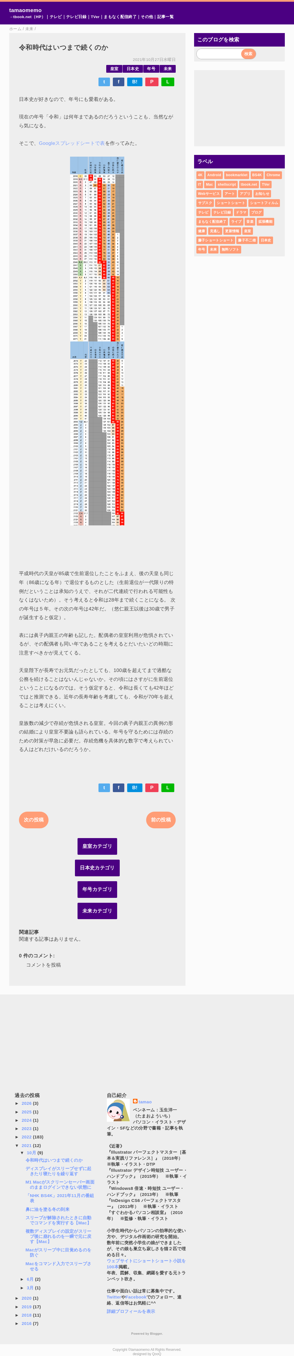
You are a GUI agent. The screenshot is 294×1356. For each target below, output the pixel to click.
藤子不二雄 (247, 240)
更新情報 (232, 231)
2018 (27, 1315)
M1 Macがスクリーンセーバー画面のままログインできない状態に (60, 1185)
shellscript (227, 185)
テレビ (56, 17)
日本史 (133, 69)
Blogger (156, 1333)
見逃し (215, 231)
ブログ (256, 212)
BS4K (257, 175)
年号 (151, 69)
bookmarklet (236, 175)
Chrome (273, 175)
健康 (201, 231)
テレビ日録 (76, 17)
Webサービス (209, 194)
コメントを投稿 (43, 965)
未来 (168, 69)
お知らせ (262, 194)
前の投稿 (161, 820)
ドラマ (241, 212)
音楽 (250, 222)
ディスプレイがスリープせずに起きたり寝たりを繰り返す (59, 1171)
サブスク (205, 203)
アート (230, 194)
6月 (31, 1279)
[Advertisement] (239, 108)
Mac (209, 185)
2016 (27, 1323)
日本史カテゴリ (97, 868)
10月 (32, 1152)
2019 (27, 1306)
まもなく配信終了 (120, 17)
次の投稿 (34, 820)
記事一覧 (165, 17)
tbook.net (249, 185)
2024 (27, 1120)
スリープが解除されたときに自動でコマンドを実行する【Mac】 (59, 1220)
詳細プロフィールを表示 (131, 1311)
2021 (27, 1145)
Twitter (114, 1296)
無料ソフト (230, 249)
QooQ (156, 1354)
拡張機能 (265, 222)
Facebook (135, 1296)
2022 (27, 1136)
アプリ (245, 194)
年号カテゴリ (97, 889)
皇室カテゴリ (97, 846)
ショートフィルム (264, 203)
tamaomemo (25, 10)
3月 (31, 1287)
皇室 (114, 69)
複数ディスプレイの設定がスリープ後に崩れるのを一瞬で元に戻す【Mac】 (59, 1236)
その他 (147, 17)
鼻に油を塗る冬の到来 (47, 1209)
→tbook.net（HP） (27, 17)
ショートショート (231, 203)
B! (135, 81)
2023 (27, 1128)
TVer (95, 17)
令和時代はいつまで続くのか (54, 1160)
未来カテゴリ (97, 911)
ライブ (236, 222)
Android (214, 175)
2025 (27, 1111)
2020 (27, 1298)
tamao (145, 1101)
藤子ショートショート (215, 240)
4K (200, 175)
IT (199, 185)
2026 (27, 1103)
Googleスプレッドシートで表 (72, 143)
